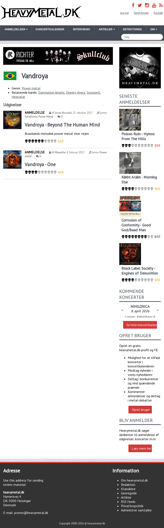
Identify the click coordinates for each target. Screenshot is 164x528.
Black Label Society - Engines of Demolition (139, 271)
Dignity (71, 92)
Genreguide (129, 493)
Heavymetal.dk (41, 12)
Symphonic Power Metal (39, 116)
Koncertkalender (50, 29)
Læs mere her (141, 448)
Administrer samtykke (136, 510)
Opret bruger (141, 13)
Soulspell (93, 92)
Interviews (81, 29)
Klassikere (128, 489)
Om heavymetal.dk (134, 480)
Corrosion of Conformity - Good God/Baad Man (136, 225)
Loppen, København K (140, 317)
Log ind (124, 13)
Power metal (31, 88)
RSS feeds (128, 501)
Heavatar (18, 97)
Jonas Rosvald (63, 113)
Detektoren (132, 29)
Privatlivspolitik (132, 506)
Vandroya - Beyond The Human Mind (62, 125)
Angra (81, 92)
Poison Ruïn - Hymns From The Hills (138, 136)
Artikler (126, 497)
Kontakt (158, 13)
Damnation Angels (51, 92)
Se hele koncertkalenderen (142, 325)
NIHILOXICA (140, 306)
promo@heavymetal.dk (31, 513)
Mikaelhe (60, 152)
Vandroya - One (40, 164)
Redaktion (128, 484)
